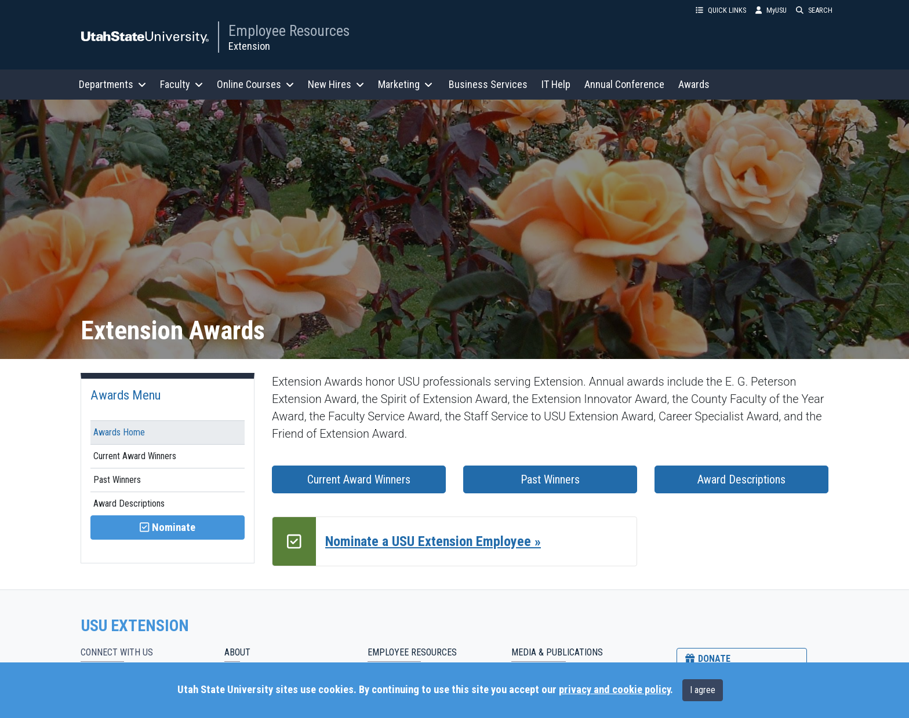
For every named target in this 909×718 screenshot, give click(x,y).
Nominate (167, 527)
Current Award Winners (134, 455)
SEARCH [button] (814, 10)
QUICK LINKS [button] (721, 10)
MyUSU (771, 10)
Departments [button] (112, 84)
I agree (702, 689)
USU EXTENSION (135, 626)
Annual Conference (624, 84)
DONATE (707, 658)
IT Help (555, 84)
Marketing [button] (405, 84)
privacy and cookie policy (614, 689)
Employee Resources (289, 30)
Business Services (488, 84)
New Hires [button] (336, 84)
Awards (694, 84)
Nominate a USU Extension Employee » (433, 541)
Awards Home (119, 432)
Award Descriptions (129, 503)
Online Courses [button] (255, 84)
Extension (249, 46)
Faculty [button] (181, 84)
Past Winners (117, 479)
